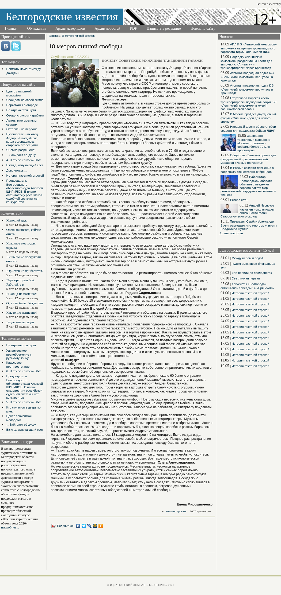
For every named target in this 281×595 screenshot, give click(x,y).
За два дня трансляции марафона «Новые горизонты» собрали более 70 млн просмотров (253, 143)
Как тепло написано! (21, 312)
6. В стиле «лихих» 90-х (23, 371)
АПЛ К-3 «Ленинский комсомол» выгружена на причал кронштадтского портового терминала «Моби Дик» (249, 47)
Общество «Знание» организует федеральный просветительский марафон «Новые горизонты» (248, 158)
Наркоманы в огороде (22, 105)
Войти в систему (268, 4)
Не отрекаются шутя (21, 110)
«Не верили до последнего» (251, 272)
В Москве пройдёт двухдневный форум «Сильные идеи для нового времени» (248, 117)
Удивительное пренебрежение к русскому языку (18, 354)
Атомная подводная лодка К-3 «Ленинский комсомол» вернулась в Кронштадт (247, 76)
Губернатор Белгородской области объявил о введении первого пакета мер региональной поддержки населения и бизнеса (248, 185)
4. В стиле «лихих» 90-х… (25, 160)
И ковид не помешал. (21, 294)
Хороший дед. (16, 220)
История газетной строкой (25, 175)
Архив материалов (70, 28)
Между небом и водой (247, 258)
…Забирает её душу (21, 155)
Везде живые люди (20, 322)
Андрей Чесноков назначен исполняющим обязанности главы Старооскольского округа (247, 211)
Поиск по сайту (203, 28)
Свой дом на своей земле (24, 100)
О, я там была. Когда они (24, 303)
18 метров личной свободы (78, 35)
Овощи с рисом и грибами (25, 115)
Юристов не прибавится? (24, 271)
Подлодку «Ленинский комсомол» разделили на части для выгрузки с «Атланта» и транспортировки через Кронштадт (246, 62)
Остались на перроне (21, 129)
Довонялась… (16, 170)
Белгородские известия (61, 16)
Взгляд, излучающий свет (24, 165)
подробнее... (10, 527)
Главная (11, 28)
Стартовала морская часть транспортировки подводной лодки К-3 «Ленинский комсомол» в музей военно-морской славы (248, 103)
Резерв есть (239, 199)
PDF (133, 28)
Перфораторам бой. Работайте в (20, 282)
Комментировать (176, 511)
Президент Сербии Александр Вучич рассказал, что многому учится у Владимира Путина (249, 225)
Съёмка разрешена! (20, 149)
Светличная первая (245, 278)
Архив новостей (107, 28)
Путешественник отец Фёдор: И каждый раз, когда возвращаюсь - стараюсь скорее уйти (22, 139)
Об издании (36, 28)
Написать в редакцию (164, 28)
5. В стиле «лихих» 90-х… (25, 402)
